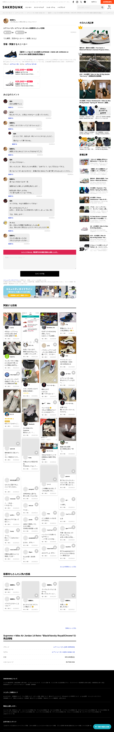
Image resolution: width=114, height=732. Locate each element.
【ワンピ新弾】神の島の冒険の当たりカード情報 (69, 725)
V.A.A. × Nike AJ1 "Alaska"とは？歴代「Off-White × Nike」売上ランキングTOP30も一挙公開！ (86, 148)
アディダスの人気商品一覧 (59, 712)
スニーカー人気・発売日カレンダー (12, 710)
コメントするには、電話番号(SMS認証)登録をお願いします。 (39, 252)
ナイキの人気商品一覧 (103, 710)
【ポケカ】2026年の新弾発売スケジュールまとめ (103, 117)
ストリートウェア (39, 7)
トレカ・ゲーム (50, 7)
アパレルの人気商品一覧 (43, 710)
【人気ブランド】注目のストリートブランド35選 (15, 725)
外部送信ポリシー (7, 684)
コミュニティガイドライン (11, 280)
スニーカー (28, 7)
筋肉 (11, 101)
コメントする (39, 274)
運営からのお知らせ (18, 698)
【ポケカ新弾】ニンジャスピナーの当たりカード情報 (42, 725)
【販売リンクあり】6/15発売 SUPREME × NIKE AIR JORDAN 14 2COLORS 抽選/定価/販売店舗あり (43, 53)
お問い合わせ (62, 698)
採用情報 (33, 684)
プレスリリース (74, 682)
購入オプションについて (55, 696)
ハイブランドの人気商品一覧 (69, 710)
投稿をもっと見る (70, 628)
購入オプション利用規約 (36, 698)
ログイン (94, 2)
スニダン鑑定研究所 (8, 682)
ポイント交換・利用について (40, 696)
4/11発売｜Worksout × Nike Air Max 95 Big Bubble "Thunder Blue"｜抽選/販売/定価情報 (103, 148)
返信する (10, 107)
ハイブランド (61, 7)
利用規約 (26, 698)
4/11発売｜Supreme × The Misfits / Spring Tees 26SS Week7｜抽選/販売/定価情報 (86, 117)
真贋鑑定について (16, 696)
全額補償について (7, 698)
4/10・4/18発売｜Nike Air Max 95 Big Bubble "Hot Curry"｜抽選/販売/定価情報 (94, 75)
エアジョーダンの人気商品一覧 (11, 712)
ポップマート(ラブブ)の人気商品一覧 (91, 712)
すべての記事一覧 (86, 725)
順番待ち (13, 20)
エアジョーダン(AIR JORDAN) (64, 647)
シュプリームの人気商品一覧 (27, 712)
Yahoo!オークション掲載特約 (50, 698)
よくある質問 (83, 696)
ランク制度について (27, 696)
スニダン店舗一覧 (45, 682)
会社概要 (28, 684)
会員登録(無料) (107, 2)
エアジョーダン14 (21, 28)
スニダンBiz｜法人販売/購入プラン (60, 682)
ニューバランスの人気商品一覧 (43, 712)
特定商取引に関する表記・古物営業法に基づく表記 (91, 682)
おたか (12, 112)
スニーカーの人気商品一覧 (29, 710)
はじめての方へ (7, 696)
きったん (12, 222)
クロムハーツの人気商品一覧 (74, 712)
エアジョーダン (8, 28)
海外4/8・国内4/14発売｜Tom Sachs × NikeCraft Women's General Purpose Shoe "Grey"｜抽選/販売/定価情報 (94, 49)
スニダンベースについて (34, 682)
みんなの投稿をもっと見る (68, 566)
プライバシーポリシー (18, 684)
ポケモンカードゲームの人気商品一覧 (87, 710)
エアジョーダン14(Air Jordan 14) (63, 652)
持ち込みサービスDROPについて (70, 696)
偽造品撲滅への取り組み (20, 682)
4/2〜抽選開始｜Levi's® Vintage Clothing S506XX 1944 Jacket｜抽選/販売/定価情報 (103, 133)
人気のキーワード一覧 (8, 713)
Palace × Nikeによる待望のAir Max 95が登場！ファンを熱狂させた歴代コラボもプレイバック (86, 133)
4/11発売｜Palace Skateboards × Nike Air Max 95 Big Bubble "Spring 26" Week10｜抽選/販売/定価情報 (95, 102)
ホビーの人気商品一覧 (55, 710)
